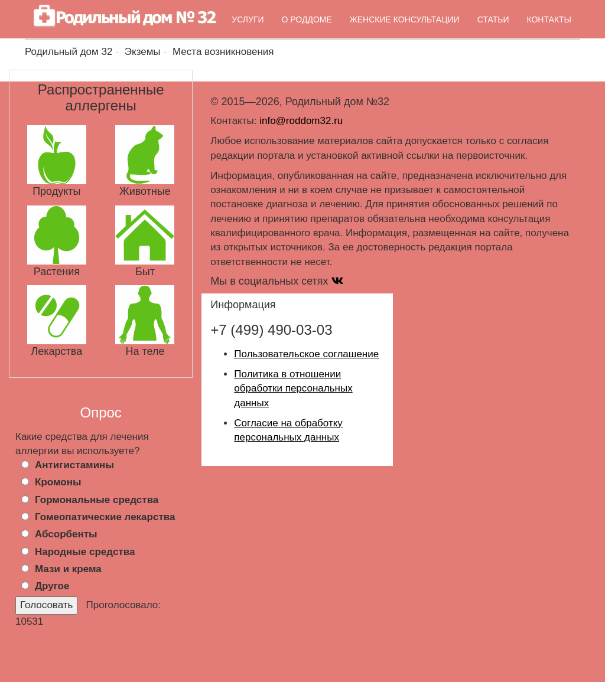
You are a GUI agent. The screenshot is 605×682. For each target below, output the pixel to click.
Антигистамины (74, 465)
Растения (57, 272)
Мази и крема (68, 569)
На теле (144, 351)
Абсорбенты (66, 534)
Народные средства (85, 551)
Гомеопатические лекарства (105, 517)
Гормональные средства (96, 499)
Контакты (548, 19)
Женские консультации (405, 19)
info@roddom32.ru (301, 120)
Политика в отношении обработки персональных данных (293, 388)
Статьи (493, 19)
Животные (145, 191)
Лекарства (56, 351)
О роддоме (307, 19)
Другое (52, 586)
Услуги (248, 19)
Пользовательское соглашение (306, 354)
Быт (145, 272)
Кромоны (58, 482)
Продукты (56, 191)
